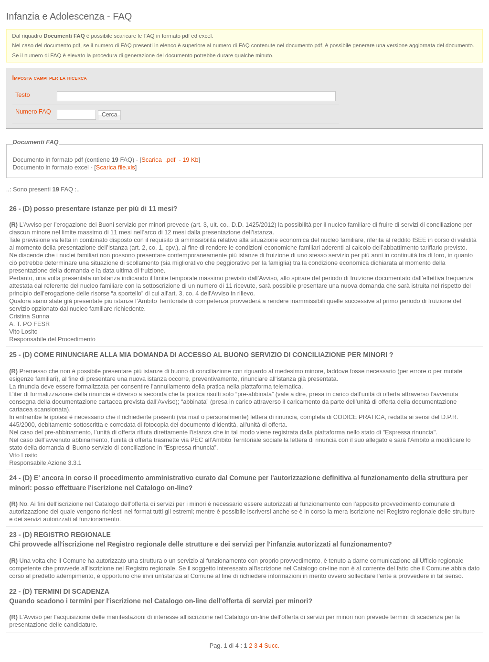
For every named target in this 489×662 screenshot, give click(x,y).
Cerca (109, 114)
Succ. (271, 645)
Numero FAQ (33, 111)
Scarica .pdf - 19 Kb (170, 159)
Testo (22, 94)
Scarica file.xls (115, 167)
